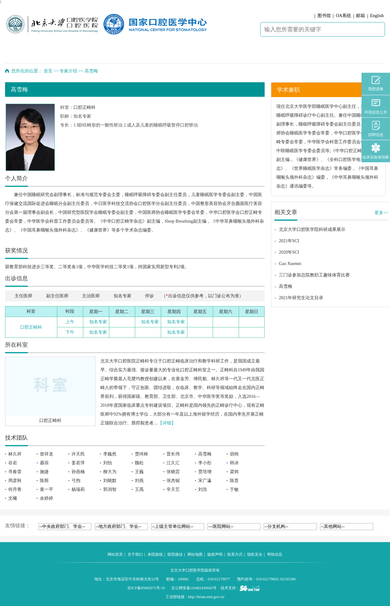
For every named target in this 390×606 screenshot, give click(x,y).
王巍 (139, 471)
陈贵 (234, 480)
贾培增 (204, 471)
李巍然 (109, 454)
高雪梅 (204, 454)
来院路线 (155, 554)
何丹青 (15, 489)
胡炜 (234, 454)
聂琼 (44, 463)
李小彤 (204, 463)
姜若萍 (78, 463)
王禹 (139, 489)
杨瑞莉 (78, 489)
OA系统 (343, 15)
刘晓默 (109, 480)
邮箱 (360, 15)
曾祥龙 (46, 454)
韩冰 (234, 463)
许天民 (78, 454)
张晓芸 (173, 471)
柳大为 (109, 471)
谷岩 (12, 463)
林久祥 (15, 454)
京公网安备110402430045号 (194, 588)
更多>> (381, 212)
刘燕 (139, 480)
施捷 (44, 471)
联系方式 (234, 554)
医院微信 (175, 554)
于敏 (234, 489)
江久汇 (173, 463)
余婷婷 (46, 498)
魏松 (139, 463)
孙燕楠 (78, 471)
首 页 (22, 54)
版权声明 (215, 554)
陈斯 (44, 480)
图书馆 (324, 15)
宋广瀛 (204, 480)
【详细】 (167, 423)
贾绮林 (141, 454)
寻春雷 (15, 471)
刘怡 (107, 463)
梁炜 (234, 471)
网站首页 (115, 554)
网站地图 (195, 554)
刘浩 (202, 489)
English (377, 15)
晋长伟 (173, 454)
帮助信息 (274, 554)
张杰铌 (173, 480)
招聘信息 (375, 129)
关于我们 (135, 554)
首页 (48, 71)
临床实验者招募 (375, 151)
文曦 (12, 498)
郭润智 (109, 489)
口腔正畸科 (84, 107)
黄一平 (46, 489)
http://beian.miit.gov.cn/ (206, 597)
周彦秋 (15, 480)
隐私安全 (254, 554)
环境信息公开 (375, 106)
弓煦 (76, 480)
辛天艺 (173, 489)
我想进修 (375, 83)
